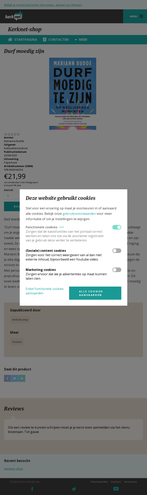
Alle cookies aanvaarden (91, 293)
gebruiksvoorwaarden (79, 213)
